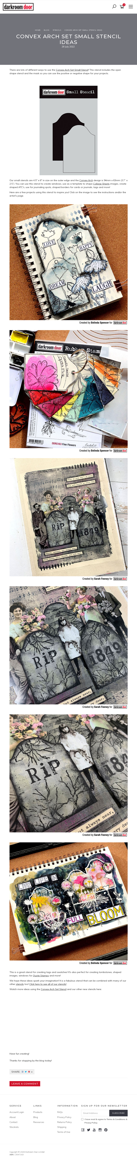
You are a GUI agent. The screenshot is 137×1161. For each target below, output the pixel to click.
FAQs (60, 1112)
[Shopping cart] (122, 7)
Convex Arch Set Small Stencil (72, 69)
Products (37, 1112)
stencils (20, 984)
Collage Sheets (101, 183)
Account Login (17, 1112)
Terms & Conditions (116, 1119)
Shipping (61, 1127)
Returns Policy (64, 1122)
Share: (21, 1071)
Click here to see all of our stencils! (47, 984)
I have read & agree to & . (104, 1121)
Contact (13, 1122)
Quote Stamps (41, 975)
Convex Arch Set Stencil (53, 989)
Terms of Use (63, 1132)
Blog (35, 1117)
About (13, 1117)
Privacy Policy (64, 1117)
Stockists (14, 1127)
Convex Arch (86, 180)
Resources (38, 1122)
